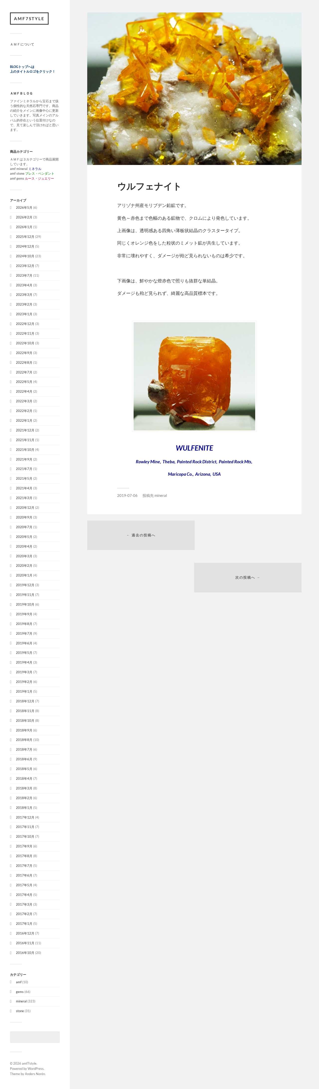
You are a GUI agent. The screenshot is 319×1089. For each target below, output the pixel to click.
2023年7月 (24, 275)
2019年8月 (24, 624)
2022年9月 (24, 353)
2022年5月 (24, 382)
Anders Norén (35, 1074)
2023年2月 (24, 305)
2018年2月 (24, 798)
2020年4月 (24, 546)
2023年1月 (24, 314)
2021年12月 (25, 430)
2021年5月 (24, 479)
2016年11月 (25, 943)
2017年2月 (24, 914)
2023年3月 (24, 295)
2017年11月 (25, 827)
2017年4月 (24, 895)
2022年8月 (24, 362)
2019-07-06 (127, 495)
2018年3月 (24, 788)
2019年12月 (25, 585)
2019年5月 (24, 653)
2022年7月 (24, 372)
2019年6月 (24, 643)
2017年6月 (24, 875)
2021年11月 (25, 440)
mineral (21, 1001)
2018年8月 (24, 740)
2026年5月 (24, 208)
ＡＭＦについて (22, 45)
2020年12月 (25, 508)
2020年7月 (24, 527)
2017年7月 (24, 866)
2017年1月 (24, 924)
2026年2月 (24, 217)
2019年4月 (24, 663)
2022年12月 (25, 324)
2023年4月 (24, 285)
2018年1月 (24, 808)
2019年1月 (24, 692)
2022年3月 (24, 401)
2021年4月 (24, 488)
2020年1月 (24, 575)
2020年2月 (24, 566)
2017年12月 (25, 817)
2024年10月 (25, 256)
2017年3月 (24, 904)
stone (20, 1011)
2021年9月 (24, 459)
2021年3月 (24, 498)
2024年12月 (25, 247)
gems (20, 992)
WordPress (36, 1069)
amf (18, 982)
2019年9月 (24, 614)
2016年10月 (25, 953)
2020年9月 (24, 517)
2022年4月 (24, 392)
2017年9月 (24, 846)
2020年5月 (24, 537)
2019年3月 (24, 672)
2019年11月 (25, 595)
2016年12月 (25, 933)
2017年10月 (25, 837)
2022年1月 (24, 421)
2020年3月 (24, 556)
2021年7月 (24, 469)
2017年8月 (24, 856)
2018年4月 (24, 779)
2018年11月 (25, 711)
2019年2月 (24, 682)
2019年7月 (24, 633)
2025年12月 (25, 237)
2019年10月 (25, 605)
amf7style (29, 18)
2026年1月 (24, 227)
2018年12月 (25, 701)
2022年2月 (24, 411)
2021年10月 (25, 450)
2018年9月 (24, 730)
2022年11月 (25, 334)
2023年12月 (25, 266)
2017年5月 (24, 885)
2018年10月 (25, 721)
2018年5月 (24, 769)
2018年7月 (24, 750)
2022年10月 (25, 343)
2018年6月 (24, 759)
